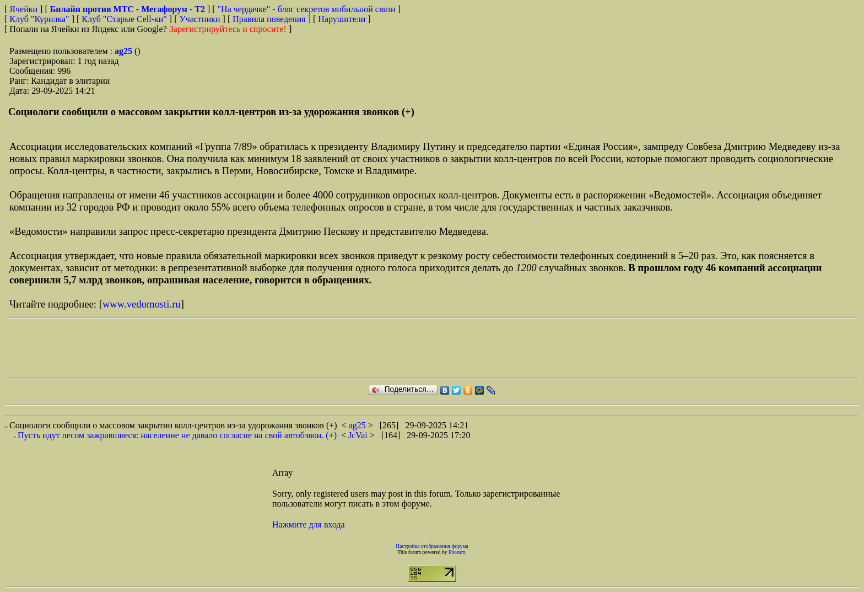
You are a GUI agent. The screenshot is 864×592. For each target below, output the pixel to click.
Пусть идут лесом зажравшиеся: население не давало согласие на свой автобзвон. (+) (177, 435)
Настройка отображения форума (432, 546)
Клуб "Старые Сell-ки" (124, 19)
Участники (200, 19)
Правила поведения (269, 19)
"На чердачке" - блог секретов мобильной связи (307, 9)
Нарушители (341, 19)
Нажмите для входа (308, 524)
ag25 (124, 51)
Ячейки (24, 9)
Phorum (457, 552)
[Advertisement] (207, 348)
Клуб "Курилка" (39, 19)
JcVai (359, 435)
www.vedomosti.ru (141, 304)
